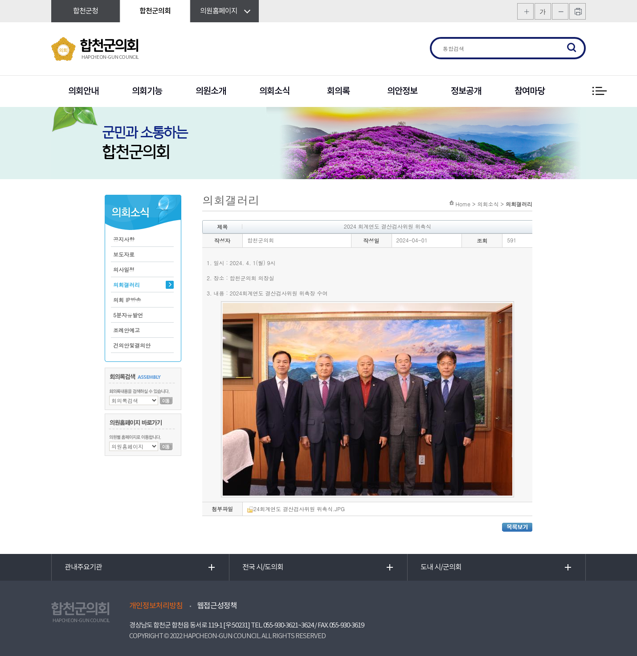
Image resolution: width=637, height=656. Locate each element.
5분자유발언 (128, 315)
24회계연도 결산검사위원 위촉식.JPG (296, 508)
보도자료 (124, 254)
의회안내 (83, 91)
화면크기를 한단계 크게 (525, 11)
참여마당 (529, 91)
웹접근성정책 (217, 606)
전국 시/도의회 (262, 567)
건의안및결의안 (132, 345)
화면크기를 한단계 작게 (560, 11)
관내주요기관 (83, 567)
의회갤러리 (126, 284)
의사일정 (124, 269)
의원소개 (211, 91)
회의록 (338, 91)
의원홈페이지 (218, 11)
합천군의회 (155, 11)
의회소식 (274, 91)
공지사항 (124, 239)
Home (462, 204)
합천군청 (85, 11)
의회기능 (147, 91)
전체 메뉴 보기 (599, 91)
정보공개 (466, 91)
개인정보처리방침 (156, 606)
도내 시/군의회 (441, 567)
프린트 (577, 11)
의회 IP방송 (127, 299)
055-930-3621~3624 (288, 625)
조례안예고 (126, 330)
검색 (572, 48)
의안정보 (402, 91)
